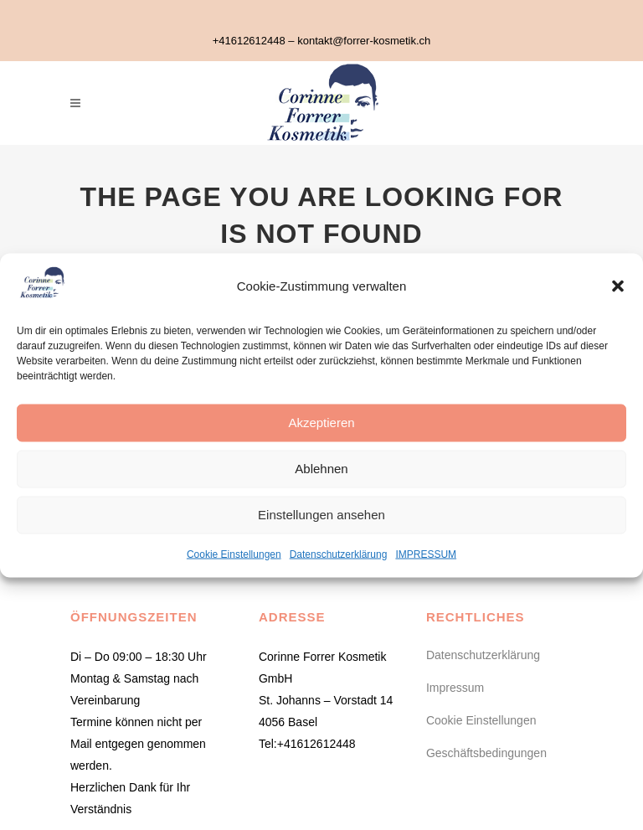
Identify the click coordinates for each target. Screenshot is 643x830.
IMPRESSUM (425, 553)
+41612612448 (249, 40)
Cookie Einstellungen (234, 553)
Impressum (455, 687)
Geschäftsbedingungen (486, 753)
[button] (618, 285)
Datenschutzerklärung (339, 553)
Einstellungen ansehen (321, 515)
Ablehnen (321, 468)
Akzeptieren (321, 422)
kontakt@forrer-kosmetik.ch (363, 40)
